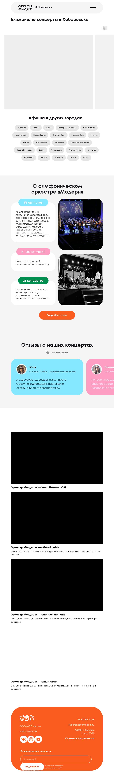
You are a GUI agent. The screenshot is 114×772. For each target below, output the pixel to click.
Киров (48, 127)
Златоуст (22, 127)
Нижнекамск (89, 127)
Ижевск (94, 135)
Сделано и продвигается (79, 738)
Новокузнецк (20, 135)
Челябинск (28, 157)
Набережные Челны (67, 127)
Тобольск (59, 157)
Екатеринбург (59, 135)
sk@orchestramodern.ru (81, 724)
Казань (36, 127)
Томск (26, 142)
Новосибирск (39, 135)
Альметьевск (75, 150)
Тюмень (44, 157)
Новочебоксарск (24, 150)
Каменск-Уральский (80, 142)
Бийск (41, 150)
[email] (56, 759)
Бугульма (92, 150)
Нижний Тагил (42, 142)
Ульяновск (59, 142)
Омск (85, 157)
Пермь (73, 157)
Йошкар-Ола (78, 135)
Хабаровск (44, 7)
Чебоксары (57, 150)
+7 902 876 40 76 (85, 719)
